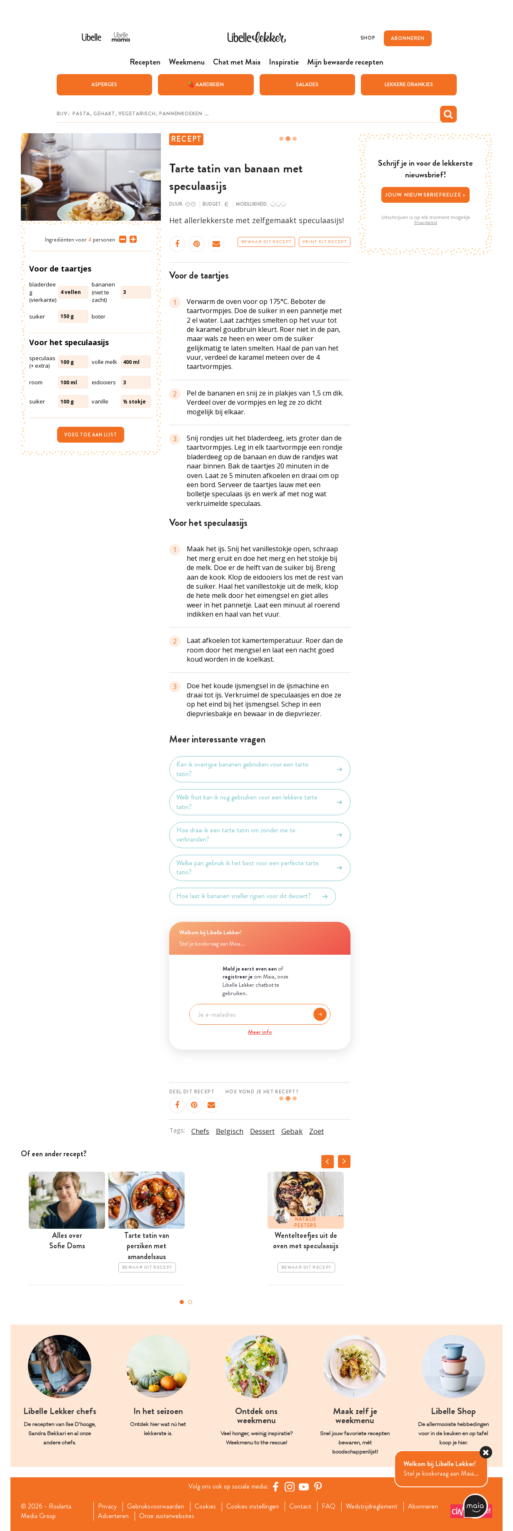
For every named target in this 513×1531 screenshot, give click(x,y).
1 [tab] (182, 1302)
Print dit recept (325, 242)
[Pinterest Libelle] (318, 1486)
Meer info (260, 1032)
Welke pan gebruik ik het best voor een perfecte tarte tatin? (259, 868)
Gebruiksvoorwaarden (155, 1506)
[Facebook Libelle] (275, 1486)
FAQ (328, 1506)
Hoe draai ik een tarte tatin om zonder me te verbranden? (259, 835)
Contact (300, 1506)
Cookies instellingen (252, 1506)
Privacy (107, 1506)
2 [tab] (190, 1302)
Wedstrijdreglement (372, 1506)
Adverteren (113, 1516)
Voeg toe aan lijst (90, 434)
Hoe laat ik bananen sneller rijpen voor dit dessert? (252, 896)
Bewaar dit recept (266, 242)
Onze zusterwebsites (166, 1516)
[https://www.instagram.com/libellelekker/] (290, 1486)
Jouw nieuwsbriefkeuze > (425, 195)
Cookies (205, 1506)
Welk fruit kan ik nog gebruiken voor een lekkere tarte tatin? (259, 802)
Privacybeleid (425, 222)
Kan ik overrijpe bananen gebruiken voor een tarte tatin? (259, 769)
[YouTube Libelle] (304, 1486)
